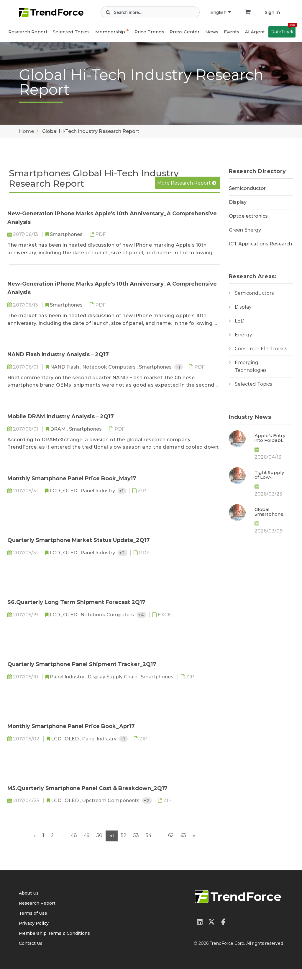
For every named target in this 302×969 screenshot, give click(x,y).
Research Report (27, 32)
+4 (141, 615)
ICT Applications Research (260, 244)
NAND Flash (65, 367)
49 (87, 835)
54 (148, 835)
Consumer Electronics (261, 348)
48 (74, 835)
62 (171, 835)
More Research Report (186, 183)
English (220, 12)
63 (183, 835)
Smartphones (67, 234)
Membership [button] (110, 32)
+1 (178, 367)
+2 (122, 553)
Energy (243, 335)
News (211, 32)
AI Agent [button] (255, 32)
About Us (29, 893)
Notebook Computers (109, 367)
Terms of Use (33, 913)
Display (238, 202)
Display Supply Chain (113, 677)
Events (231, 32)
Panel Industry (98, 491)
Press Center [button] (185, 32)
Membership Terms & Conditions (54, 933)
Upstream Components (111, 800)
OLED (70, 491)
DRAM (58, 429)
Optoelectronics (248, 216)
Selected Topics (253, 384)
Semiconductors (254, 293)
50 (99, 835)
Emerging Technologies (250, 366)
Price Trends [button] (149, 32)
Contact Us (30, 943)
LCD (55, 491)
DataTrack (283, 30)
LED (239, 321)
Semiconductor (247, 188)
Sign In (272, 12)
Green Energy (245, 230)
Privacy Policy (34, 923)
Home (26, 131)
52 (124, 835)
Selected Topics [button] (71, 32)
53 (136, 835)
